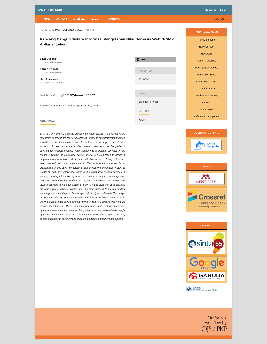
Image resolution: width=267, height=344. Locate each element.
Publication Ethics (206, 74)
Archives (79, 18)
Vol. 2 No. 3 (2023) (73, 29)
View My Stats (209, 290)
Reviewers (206, 53)
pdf (142, 59)
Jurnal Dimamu (48, 10)
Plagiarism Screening (206, 95)
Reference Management (206, 116)
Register (210, 10)
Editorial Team (206, 46)
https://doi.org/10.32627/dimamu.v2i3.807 (70, 95)
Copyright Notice (207, 88)
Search (218, 18)
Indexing (206, 102)
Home (46, 18)
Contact (114, 18)
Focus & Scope (207, 39)
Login (223, 10)
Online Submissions (206, 81)
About (96, 18)
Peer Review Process (206, 67)
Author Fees (206, 109)
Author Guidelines (206, 60)
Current (61, 18)
